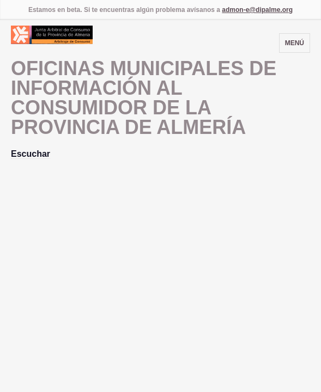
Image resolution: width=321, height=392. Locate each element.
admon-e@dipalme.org (257, 10)
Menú (294, 43)
